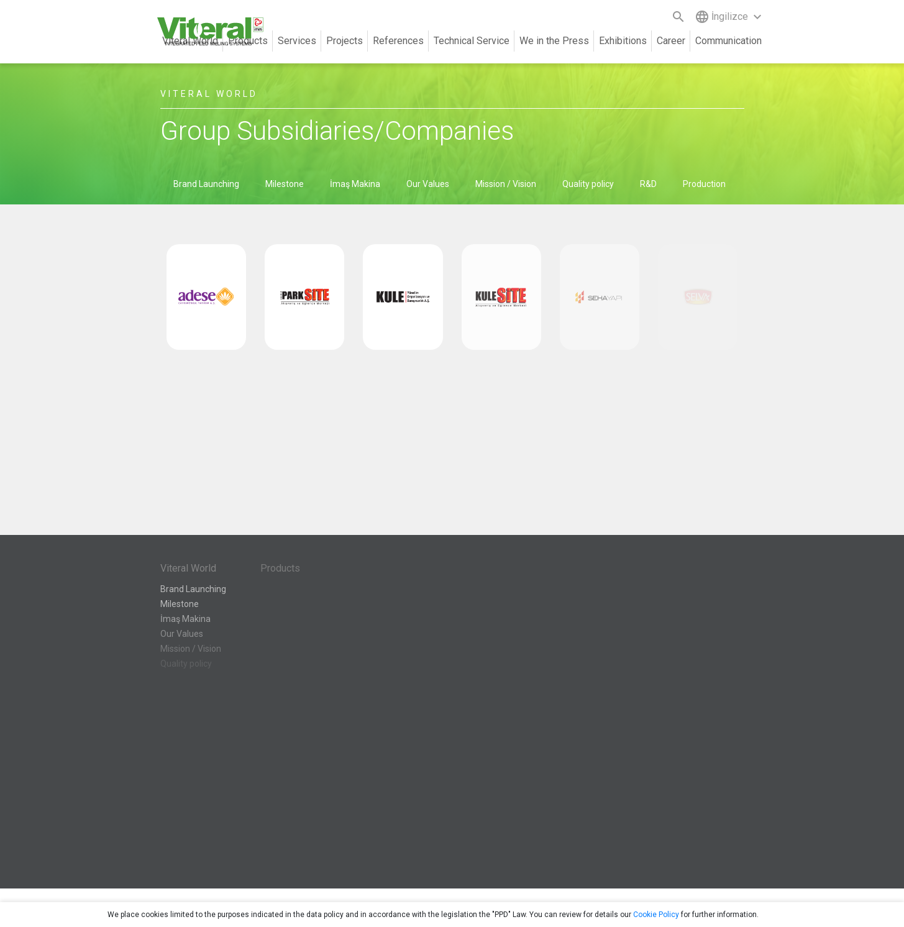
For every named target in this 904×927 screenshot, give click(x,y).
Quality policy (588, 184)
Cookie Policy (656, 914)
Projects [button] (344, 41)
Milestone (284, 184)
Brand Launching (206, 184)
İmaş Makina (355, 184)
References (398, 41)
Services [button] (297, 41)
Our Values (427, 184)
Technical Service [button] (471, 41)
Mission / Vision (505, 184)
